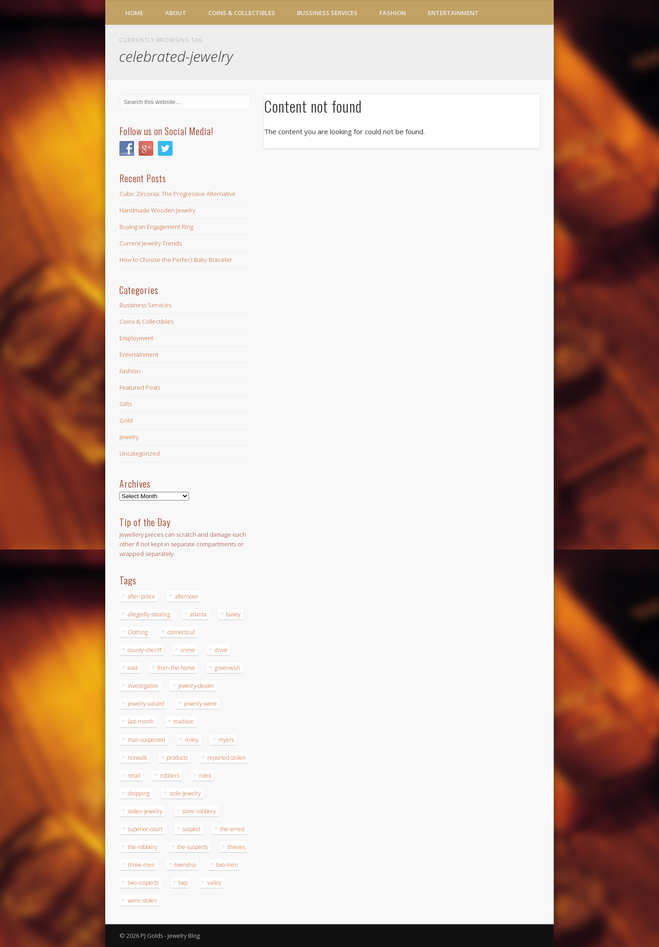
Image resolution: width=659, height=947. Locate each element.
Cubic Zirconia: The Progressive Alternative (177, 194)
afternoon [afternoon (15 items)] (186, 596)
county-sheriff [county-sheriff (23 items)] (144, 650)
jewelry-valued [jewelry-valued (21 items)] (146, 704)
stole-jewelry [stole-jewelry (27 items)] (185, 793)
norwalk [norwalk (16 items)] (137, 758)
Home (134, 13)
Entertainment (453, 13)
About (175, 13)
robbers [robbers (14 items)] (169, 775)
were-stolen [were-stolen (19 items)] (142, 900)
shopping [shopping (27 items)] (139, 793)
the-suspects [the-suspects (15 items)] (192, 847)
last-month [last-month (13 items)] (141, 721)
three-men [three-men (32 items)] (141, 865)
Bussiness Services (327, 13)
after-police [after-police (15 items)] (141, 596)
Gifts (125, 404)
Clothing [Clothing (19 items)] (138, 632)
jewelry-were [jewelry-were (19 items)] (200, 704)
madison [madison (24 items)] (183, 721)
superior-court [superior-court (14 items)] (145, 829)
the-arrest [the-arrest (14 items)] (232, 829)
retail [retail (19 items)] (134, 775)
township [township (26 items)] (185, 865)
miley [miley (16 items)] (192, 740)
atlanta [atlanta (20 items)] (198, 614)
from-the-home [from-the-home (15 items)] (176, 668)
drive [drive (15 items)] (221, 650)
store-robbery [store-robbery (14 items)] (199, 811)
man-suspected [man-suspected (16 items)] (146, 740)
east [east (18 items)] (133, 668)
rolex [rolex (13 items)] (205, 775)
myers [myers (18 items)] (226, 740)
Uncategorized (139, 453)
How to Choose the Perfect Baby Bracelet (175, 260)
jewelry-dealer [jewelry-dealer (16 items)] (196, 686)
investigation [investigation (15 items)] (143, 686)
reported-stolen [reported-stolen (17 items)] (226, 758)
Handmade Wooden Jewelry (157, 210)
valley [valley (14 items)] (214, 883)
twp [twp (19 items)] (183, 883)
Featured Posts (139, 387)
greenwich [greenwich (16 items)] (227, 668)
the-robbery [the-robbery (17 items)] (142, 847)
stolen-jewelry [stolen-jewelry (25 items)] (145, 811)
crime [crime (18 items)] (188, 650)
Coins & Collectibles (241, 13)
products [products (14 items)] (177, 758)
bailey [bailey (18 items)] (233, 614)
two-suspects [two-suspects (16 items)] (143, 883)
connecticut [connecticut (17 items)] (181, 632)
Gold (126, 420)
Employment (136, 338)
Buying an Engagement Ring (156, 227)
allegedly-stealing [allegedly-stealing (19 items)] (149, 614)
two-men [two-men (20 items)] (227, 865)
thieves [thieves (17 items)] (236, 847)
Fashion (392, 13)
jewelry (129, 437)
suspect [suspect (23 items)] (191, 829)
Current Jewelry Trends (150, 243)
